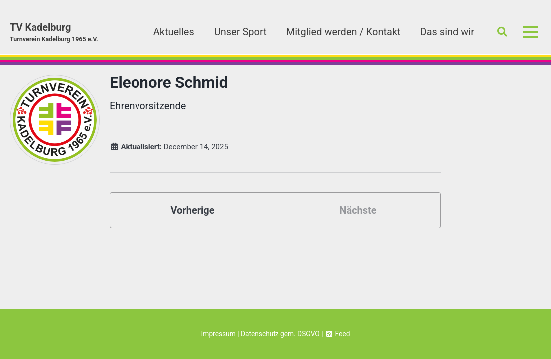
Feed (337, 334)
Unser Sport (240, 32)
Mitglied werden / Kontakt (343, 32)
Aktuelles (173, 32)
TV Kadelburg (54, 32)
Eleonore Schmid (169, 82)
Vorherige (192, 210)
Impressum (218, 334)
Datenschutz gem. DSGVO (280, 334)
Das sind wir (447, 32)
